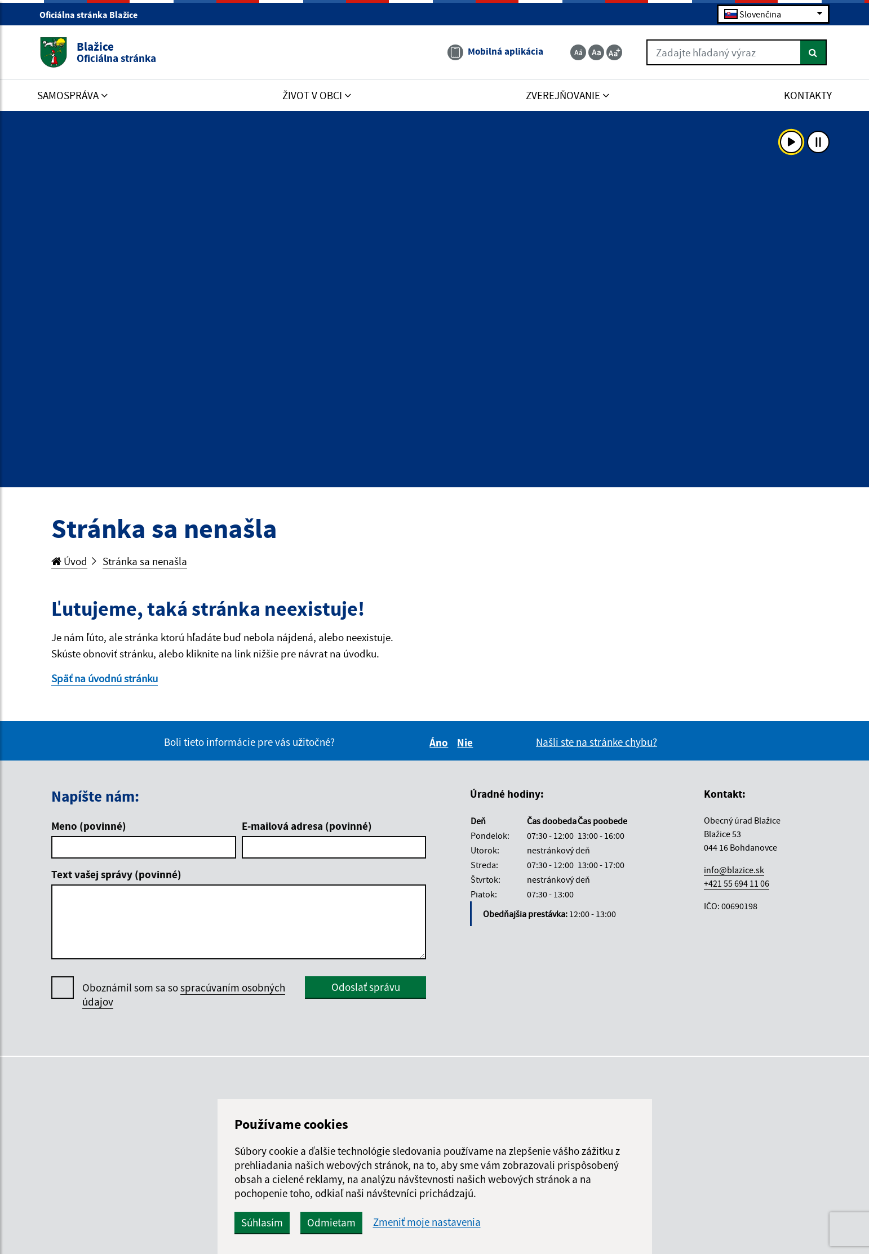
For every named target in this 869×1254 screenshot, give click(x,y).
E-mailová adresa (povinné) (307, 826)
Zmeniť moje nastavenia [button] (427, 1222)
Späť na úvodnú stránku (104, 678)
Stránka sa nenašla (145, 561)
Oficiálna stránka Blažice (93, 14)
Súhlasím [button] (262, 1222)
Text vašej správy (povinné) (116, 874)
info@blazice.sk (734, 869)
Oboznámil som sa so (183, 995)
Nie (466, 742)
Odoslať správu (365, 987)
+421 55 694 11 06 (736, 883)
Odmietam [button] (331, 1222)
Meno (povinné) (88, 826)
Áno (440, 742)
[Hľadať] (813, 52)
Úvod (69, 561)
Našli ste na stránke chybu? (596, 742)
